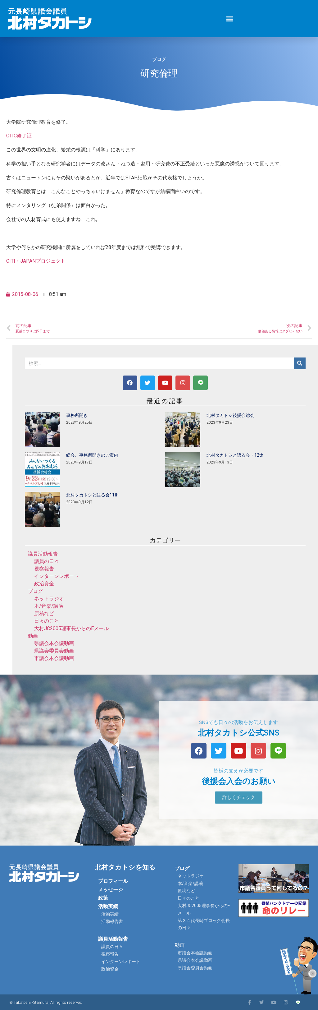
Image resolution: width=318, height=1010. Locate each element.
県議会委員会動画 (54, 651)
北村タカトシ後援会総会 (230, 415)
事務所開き (77, 415)
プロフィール (113, 881)
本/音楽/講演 (48, 606)
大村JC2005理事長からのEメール (71, 628)
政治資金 (44, 584)
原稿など (44, 613)
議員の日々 (46, 561)
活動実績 (108, 906)
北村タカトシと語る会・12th (235, 455)
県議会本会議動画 (54, 643)
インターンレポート (56, 576)
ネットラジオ (49, 599)
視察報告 (44, 569)
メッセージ (110, 889)
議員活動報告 (43, 554)
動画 (33, 636)
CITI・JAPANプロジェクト (36, 261)
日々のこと (46, 621)
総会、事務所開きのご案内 (92, 455)
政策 (103, 898)
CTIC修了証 (19, 136)
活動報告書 (112, 921)
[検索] (300, 363)
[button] (230, 19)
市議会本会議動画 (54, 658)
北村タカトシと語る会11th (92, 494)
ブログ (159, 59)
